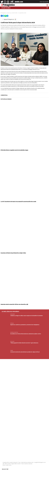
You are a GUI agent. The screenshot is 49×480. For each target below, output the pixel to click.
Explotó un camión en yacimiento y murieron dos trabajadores (24, 324)
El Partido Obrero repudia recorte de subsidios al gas (14, 150)
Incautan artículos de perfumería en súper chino (13, 253)
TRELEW (11, 350)
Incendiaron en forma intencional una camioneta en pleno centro (25, 333)
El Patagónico (3, 12)
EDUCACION (12, 341)
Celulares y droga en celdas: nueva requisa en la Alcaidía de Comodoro (26, 315)
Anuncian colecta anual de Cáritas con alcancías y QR (14, 304)
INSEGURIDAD (12, 314)
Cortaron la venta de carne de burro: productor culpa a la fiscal (24, 352)
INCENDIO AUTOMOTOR (14, 332)
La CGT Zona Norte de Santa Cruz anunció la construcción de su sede (18, 201)
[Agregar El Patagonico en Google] (9, 19)
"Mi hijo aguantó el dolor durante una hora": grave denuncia (24, 342)
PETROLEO (12, 323)
